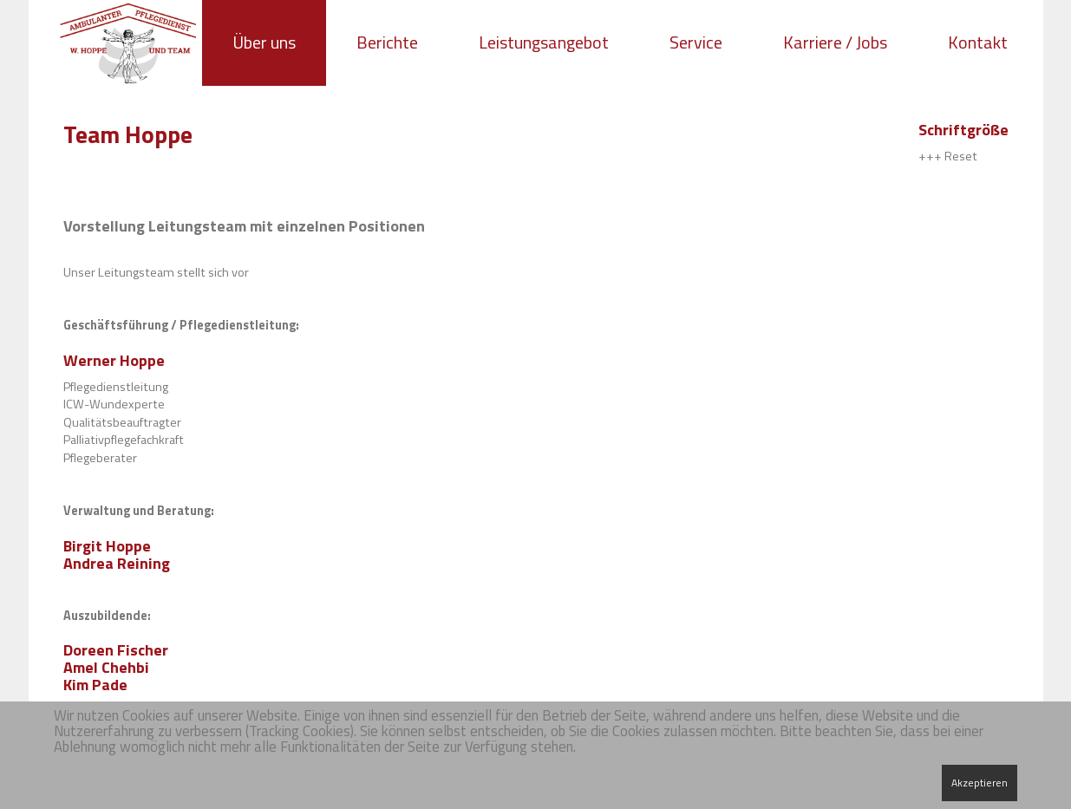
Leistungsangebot (544, 42)
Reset (960, 156)
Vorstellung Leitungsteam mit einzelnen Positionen (244, 226)
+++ (930, 156)
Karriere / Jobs (835, 42)
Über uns (264, 42)
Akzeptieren (979, 782)
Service (695, 42)
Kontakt (978, 42)
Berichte (387, 42)
